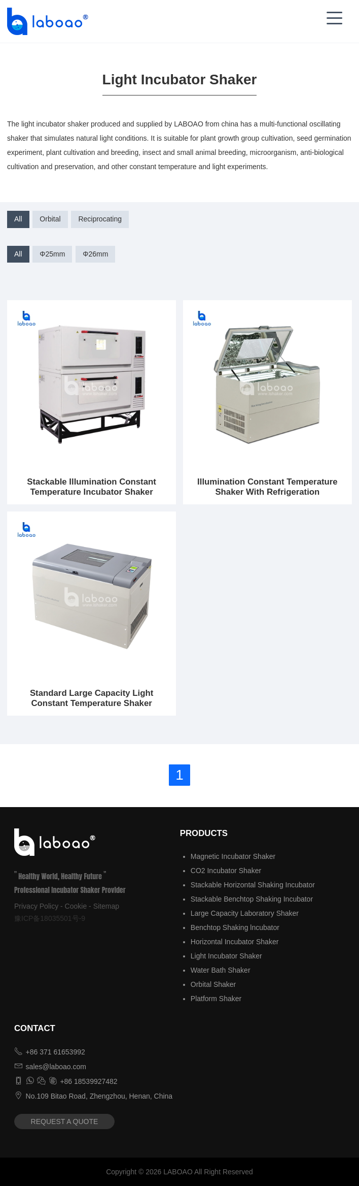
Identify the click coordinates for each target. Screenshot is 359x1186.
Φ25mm (52, 254)
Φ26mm (95, 254)
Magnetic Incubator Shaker (233, 856)
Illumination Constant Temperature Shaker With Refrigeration (267, 487)
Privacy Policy (36, 906)
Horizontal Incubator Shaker (235, 942)
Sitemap (106, 906)
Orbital (50, 219)
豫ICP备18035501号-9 (49, 918)
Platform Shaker (216, 999)
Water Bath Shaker (220, 970)
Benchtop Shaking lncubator (235, 927)
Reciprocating (100, 219)
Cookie (76, 906)
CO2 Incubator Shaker (226, 871)
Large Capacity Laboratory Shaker (245, 913)
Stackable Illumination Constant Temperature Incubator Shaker (91, 487)
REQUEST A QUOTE (64, 1121)
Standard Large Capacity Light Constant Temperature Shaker (91, 698)
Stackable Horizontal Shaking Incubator (253, 885)
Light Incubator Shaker (226, 956)
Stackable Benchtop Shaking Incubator (252, 899)
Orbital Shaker (213, 984)
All (18, 219)
